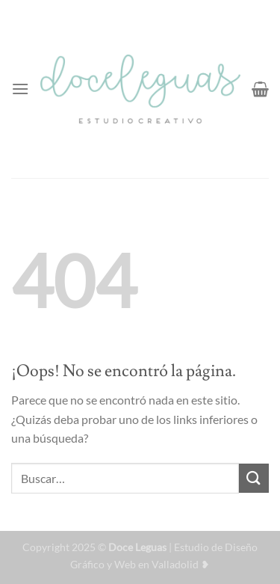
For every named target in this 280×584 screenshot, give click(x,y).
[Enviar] (254, 478)
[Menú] (20, 88)
